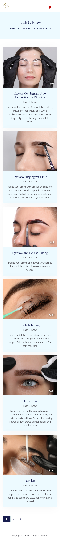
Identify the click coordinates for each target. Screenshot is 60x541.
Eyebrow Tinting (30, 401)
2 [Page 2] (15, 518)
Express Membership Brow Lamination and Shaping (30, 95)
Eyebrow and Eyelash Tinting (30, 253)
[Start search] (54, 7)
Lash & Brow (30, 101)
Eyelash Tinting (30, 325)
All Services (25, 28)
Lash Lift (30, 481)
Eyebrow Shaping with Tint (30, 177)
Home (12, 28)
